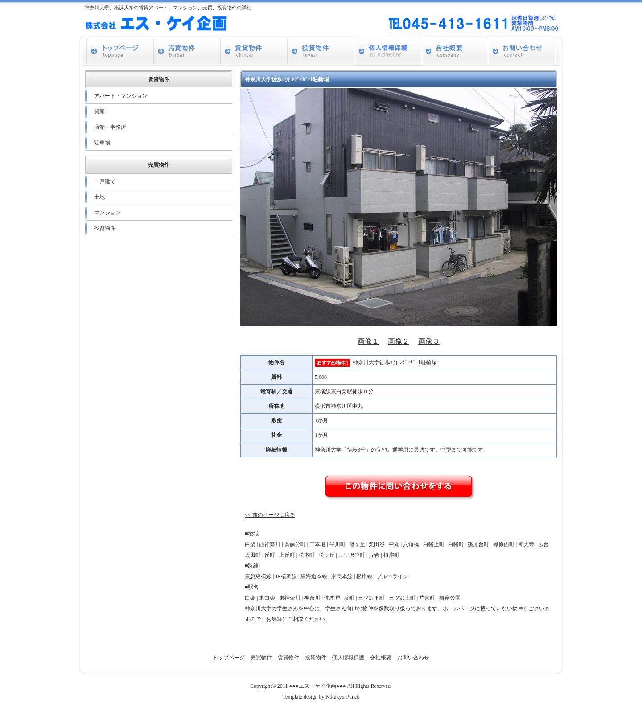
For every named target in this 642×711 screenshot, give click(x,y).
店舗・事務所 (110, 127)
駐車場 (102, 143)
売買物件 (261, 657)
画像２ (398, 341)
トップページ (229, 657)
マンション (107, 213)
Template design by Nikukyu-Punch (321, 697)
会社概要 (380, 657)
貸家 (99, 111)
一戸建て (104, 181)
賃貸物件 (288, 657)
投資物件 (104, 228)
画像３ (429, 341)
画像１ (368, 341)
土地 (99, 197)
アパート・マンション (121, 96)
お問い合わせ (413, 657)
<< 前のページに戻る (270, 515)
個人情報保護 (348, 657)
